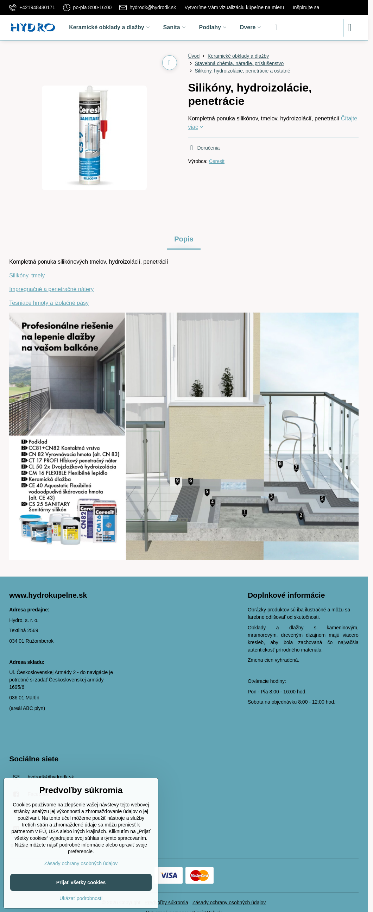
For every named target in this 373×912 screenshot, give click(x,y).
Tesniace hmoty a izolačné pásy (49, 303)
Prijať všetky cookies (81, 882)
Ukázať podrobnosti (80, 898)
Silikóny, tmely (27, 275)
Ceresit (217, 161)
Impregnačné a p (30, 289)
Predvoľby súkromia (166, 902)
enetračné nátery (72, 289)
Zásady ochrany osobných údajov (229, 902)
